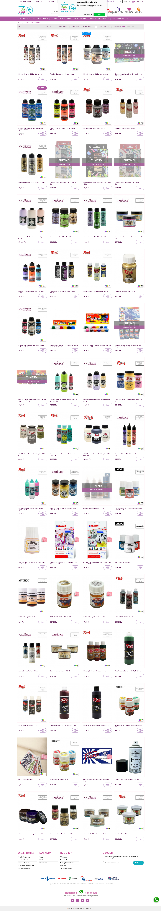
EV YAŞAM (120, 19)
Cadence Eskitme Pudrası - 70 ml (27, 671)
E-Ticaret (74, 908)
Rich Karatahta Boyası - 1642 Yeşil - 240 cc (128, 671)
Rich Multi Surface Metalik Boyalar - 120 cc (127, 128)
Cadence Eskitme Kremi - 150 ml (60, 671)
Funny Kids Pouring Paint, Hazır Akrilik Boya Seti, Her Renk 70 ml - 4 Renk (128, 346)
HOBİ (113, 19)
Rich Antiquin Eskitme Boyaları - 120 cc (94, 671)
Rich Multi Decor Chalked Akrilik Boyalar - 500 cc (31, 454)
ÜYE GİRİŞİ (110, 1)
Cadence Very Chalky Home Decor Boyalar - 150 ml (129, 237)
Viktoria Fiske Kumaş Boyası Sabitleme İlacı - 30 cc (96, 780)
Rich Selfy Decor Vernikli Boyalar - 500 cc (62, 74)
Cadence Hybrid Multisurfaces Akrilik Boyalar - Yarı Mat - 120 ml (31, 346)
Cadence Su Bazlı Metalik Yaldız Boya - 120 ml (31, 182)
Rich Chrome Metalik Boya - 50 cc (125, 291)
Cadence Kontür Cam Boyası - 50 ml (93, 508)
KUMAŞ (45, 19)
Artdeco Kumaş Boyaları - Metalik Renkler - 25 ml (129, 726)
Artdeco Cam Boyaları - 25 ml (26, 617)
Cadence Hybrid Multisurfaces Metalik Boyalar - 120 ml (97, 400)
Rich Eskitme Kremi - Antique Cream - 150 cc (31, 834)
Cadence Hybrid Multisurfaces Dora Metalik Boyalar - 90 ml (63, 509)
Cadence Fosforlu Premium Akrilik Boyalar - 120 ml (63, 129)
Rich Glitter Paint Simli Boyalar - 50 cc (94, 128)
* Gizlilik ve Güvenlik (24, 868)
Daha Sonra (88, 14)
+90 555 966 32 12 (88, 893)
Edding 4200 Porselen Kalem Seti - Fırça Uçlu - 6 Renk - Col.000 (97, 563)
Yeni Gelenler (63, 26)
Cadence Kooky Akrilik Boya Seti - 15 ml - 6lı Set (128, 183)
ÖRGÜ (76, 19)
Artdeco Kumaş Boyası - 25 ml (59, 779)
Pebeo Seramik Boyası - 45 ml (124, 562)
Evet (99, 14)
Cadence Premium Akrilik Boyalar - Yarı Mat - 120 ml (31, 292)
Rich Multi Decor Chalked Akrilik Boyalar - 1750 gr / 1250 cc (96, 454)
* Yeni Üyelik (64, 860)
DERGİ (128, 19)
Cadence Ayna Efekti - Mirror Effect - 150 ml (128, 779)
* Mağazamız (43, 863)
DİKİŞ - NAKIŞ (36, 19)
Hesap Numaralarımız (25, 1)
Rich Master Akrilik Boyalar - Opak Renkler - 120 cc (63, 292)
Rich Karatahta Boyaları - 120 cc (27, 725)
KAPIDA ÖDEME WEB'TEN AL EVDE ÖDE (118, 12)
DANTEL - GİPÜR (66, 19)
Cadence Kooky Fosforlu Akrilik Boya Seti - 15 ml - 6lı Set (128, 74)
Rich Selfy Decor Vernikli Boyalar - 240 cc (30, 74)
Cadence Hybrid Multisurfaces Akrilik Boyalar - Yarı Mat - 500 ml (64, 400)
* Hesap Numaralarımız (67, 863)
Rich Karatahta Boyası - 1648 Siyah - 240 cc (96, 725)
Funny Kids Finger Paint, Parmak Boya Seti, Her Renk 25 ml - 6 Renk (32, 400)
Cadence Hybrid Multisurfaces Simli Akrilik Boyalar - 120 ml (30, 129)
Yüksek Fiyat (87, 26)
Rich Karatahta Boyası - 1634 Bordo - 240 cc (63, 725)
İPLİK (19, 19)
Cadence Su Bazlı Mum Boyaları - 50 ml (61, 834)
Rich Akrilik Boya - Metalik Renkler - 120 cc (95, 291)
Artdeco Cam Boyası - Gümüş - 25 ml (94, 617)
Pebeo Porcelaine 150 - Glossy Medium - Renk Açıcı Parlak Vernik (31, 563)
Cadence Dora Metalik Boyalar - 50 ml (61, 237)
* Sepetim (63, 866)
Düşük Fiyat (75, 26)
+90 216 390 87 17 (71, 893)
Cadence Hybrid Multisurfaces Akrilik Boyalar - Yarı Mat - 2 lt (31, 237)
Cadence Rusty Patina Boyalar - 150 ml (94, 834)
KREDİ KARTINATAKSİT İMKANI (138, 12)
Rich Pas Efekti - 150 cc (122, 834)
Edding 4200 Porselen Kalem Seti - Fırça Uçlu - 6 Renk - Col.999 (64, 563)
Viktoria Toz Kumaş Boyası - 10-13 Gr (29, 779)
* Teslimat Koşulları (24, 860)
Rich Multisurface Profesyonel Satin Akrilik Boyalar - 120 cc (62, 454)
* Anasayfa (63, 857)
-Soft (69, 908)
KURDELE (26, 19)
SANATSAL (105, 19)
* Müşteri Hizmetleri (66, 868)
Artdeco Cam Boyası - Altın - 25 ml (60, 617)
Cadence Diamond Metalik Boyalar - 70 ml (95, 237)
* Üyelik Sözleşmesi (24, 857)
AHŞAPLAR (54, 19)
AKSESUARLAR (94, 19)
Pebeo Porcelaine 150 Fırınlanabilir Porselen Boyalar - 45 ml (128, 509)
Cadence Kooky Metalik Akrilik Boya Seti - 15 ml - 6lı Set (97, 183)
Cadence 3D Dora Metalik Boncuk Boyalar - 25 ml (128, 454)
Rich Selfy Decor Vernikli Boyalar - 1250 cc (95, 74)
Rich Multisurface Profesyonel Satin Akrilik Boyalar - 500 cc (30, 509)
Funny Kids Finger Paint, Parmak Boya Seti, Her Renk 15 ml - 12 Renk (97, 346)
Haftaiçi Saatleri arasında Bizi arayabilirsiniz (80, 896)
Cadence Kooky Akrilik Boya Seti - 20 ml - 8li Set (63, 183)
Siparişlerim (39, 1)
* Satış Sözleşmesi (23, 863)
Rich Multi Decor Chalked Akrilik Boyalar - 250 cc (128, 400)
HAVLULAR (83, 19)
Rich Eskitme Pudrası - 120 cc (124, 617)
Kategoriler (51, 1)
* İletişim (41, 857)
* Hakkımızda (43, 860)
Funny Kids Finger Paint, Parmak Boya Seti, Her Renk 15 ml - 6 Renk (64, 346)
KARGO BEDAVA (108, 12)
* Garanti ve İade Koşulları (26, 866)
